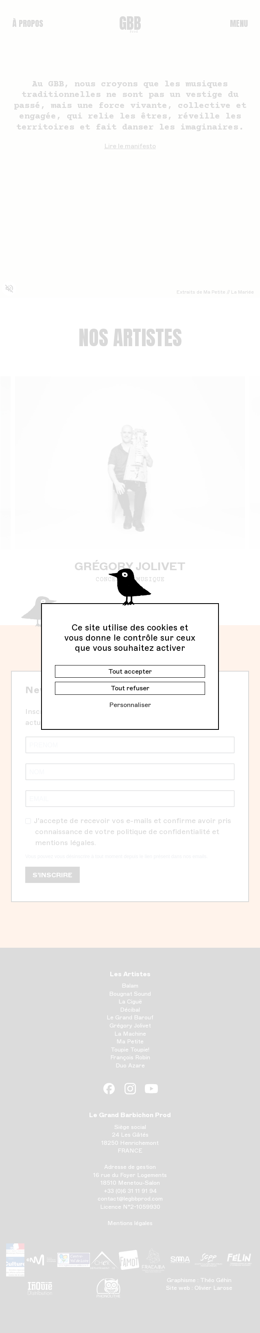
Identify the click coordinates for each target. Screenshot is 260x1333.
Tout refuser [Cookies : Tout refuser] (130, 688)
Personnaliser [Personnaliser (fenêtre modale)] (130, 705)
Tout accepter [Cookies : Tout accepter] (130, 671)
